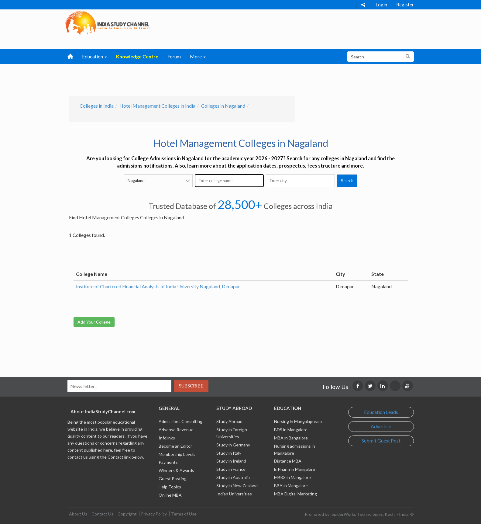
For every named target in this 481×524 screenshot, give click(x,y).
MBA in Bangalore (291, 437)
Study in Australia (233, 477)
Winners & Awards (176, 470)
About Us (78, 513)
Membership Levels (177, 454)
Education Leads (381, 412)
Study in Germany (233, 444)
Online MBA (170, 495)
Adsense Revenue (176, 429)
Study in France (231, 469)
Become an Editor (175, 446)
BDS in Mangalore (290, 429)
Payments (168, 462)
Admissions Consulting (180, 421)
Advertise (381, 426)
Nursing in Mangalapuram (298, 421)
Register (405, 4)
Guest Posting (173, 478)
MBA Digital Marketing (295, 493)
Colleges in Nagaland (223, 106)
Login (381, 4)
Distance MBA (287, 460)
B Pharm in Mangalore (294, 469)
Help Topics (170, 486)
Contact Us (102, 513)
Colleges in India (97, 106)
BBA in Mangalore (291, 485)
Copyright (127, 513)
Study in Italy (228, 453)
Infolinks (167, 437)
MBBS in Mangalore (292, 477)
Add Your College (94, 321)
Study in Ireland (231, 460)
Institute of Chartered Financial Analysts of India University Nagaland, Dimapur (158, 286)
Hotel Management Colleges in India (157, 106)
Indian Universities (234, 493)
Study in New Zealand (237, 485)
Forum (174, 56)
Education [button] (94, 56)
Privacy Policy (154, 513)
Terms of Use (184, 513)
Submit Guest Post (381, 440)
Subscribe (191, 385)
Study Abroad (229, 421)
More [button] (198, 56)
